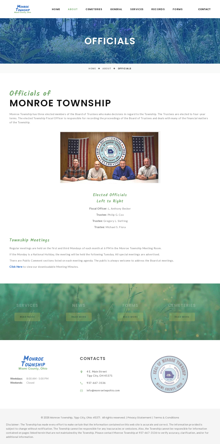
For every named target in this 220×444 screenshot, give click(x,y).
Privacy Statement (140, 417)
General (116, 9)
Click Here (16, 266)
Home (56, 9)
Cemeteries (94, 9)
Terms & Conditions (166, 417)
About (73, 9)
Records (158, 9)
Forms (178, 9)
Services (137, 9)
